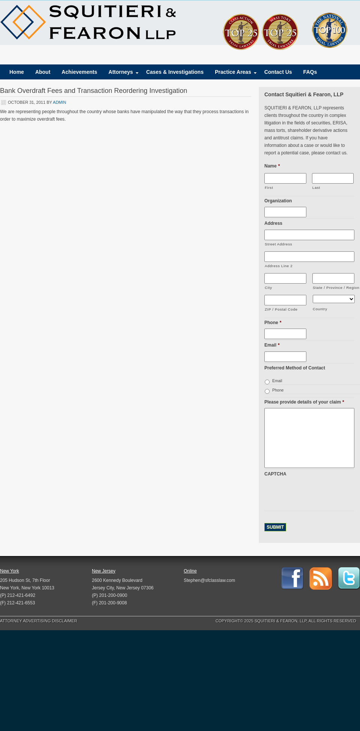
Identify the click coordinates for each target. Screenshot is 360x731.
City (268, 288)
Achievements (79, 72)
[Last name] (333, 178)
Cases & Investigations (175, 72)
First (269, 187)
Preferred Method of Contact (294, 368)
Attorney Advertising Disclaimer (38, 621)
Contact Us (278, 72)
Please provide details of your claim (304, 402)
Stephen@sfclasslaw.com (209, 580)
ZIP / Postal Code (281, 309)
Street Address (278, 244)
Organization (278, 200)
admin (59, 102)
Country (320, 309)
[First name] (285, 178)
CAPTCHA (275, 474)
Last (316, 187)
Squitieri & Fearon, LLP (88, 22)
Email (272, 345)
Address (273, 223)
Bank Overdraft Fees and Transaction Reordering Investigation (93, 90)
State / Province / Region (333, 288)
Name (272, 166)
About (42, 72)
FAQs (310, 72)
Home (16, 72)
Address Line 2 (278, 266)
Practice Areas (233, 73)
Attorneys (120, 73)
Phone (272, 322)
